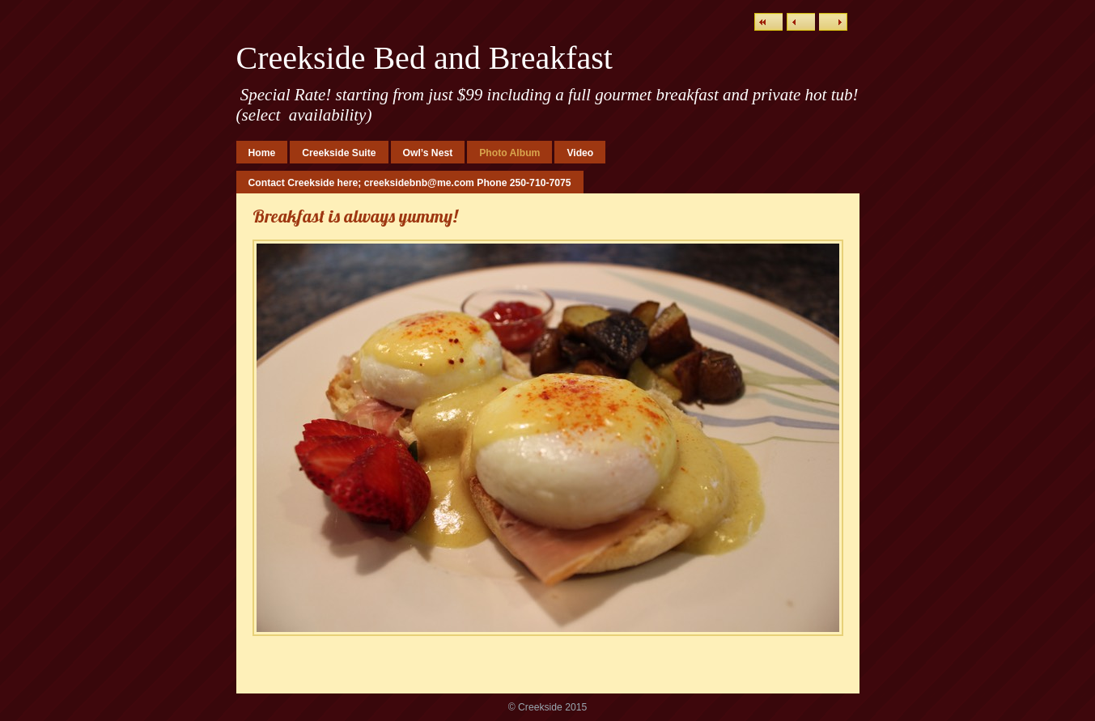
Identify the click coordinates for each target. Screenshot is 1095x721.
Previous (801, 22)
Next (833, 22)
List (768, 22)
